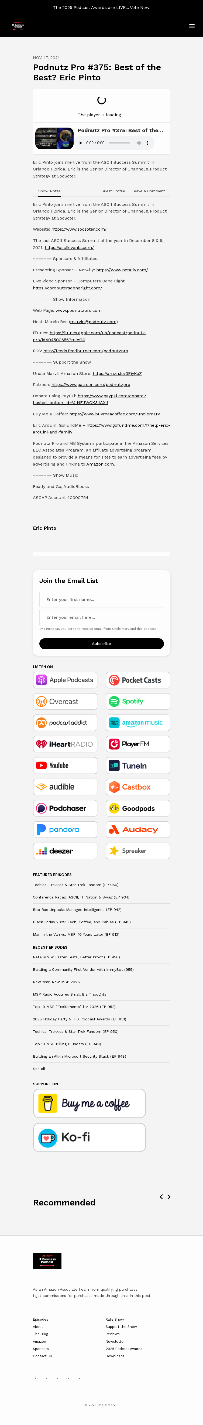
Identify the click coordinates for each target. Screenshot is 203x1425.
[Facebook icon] (68, 1377)
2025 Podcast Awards (124, 1349)
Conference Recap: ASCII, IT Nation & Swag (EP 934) (81, 897)
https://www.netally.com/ (122, 269)
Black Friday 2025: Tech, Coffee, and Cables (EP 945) (82, 922)
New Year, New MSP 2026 (56, 982)
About (38, 1327)
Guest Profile (113, 191)
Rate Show (115, 1319)
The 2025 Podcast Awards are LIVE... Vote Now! (101, 7)
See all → (41, 1069)
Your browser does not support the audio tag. (114, 143)
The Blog (40, 1334)
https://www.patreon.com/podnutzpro (90, 384)
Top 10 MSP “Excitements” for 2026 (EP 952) (74, 1006)
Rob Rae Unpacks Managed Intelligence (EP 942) (77, 909)
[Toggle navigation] (192, 26)
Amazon (39, 1341)
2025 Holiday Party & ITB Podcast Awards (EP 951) (79, 1019)
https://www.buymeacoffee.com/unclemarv (114, 413)
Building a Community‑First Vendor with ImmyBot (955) (83, 969)
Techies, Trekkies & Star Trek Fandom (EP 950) (76, 885)
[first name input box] (101, 599)
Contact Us (42, 1356)
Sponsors (41, 1349)
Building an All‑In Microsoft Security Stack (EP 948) (79, 1056)
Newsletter (115, 1341)
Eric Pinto (44, 528)
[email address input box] (101, 617)
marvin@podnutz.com (93, 321)
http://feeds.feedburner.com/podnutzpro (85, 350)
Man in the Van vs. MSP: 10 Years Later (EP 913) (76, 934)
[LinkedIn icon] (35, 1377)
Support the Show (121, 1327)
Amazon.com (100, 464)
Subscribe (101, 643)
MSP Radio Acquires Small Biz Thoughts (69, 994)
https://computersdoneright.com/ (67, 288)
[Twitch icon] (79, 1377)
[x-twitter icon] (46, 1377)
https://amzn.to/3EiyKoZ (117, 373)
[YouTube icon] (57, 1377)
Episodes (40, 1319)
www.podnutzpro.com (79, 310)
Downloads (115, 1356)
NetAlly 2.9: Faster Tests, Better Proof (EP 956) (76, 957)
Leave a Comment (148, 191)
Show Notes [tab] (49, 191)
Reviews (113, 1334)
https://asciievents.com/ (69, 247)
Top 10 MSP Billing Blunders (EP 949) (67, 1044)
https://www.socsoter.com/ (79, 229)
